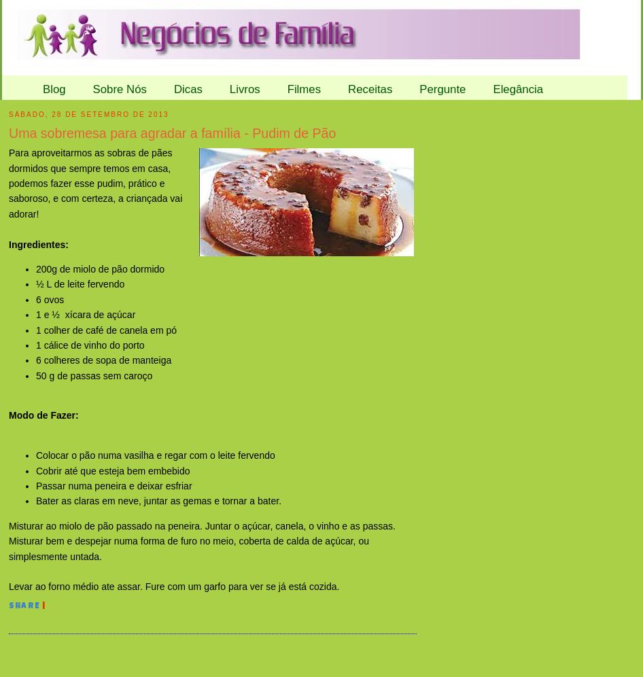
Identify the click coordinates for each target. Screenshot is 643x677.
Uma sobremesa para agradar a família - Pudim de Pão (172, 133)
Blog (54, 89)
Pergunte (442, 89)
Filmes (304, 89)
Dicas (188, 89)
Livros (245, 89)
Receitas (370, 89)
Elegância (518, 89)
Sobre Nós (120, 89)
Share (24, 607)
